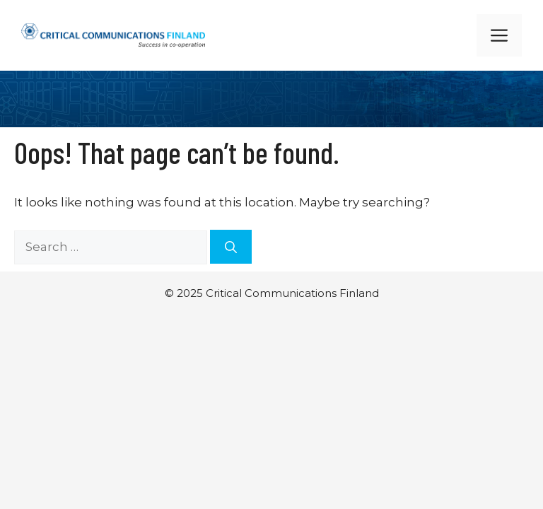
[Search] (231, 247)
